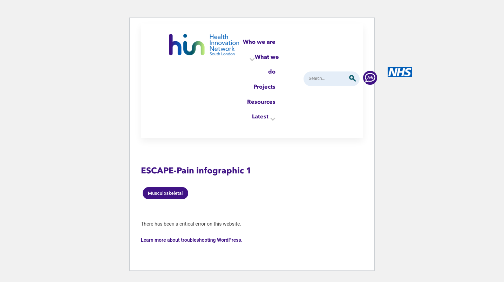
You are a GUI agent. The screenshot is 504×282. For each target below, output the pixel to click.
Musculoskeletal (165, 193)
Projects (264, 86)
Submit (352, 78)
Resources (261, 101)
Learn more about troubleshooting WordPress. (192, 240)
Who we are (259, 41)
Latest (260, 116)
